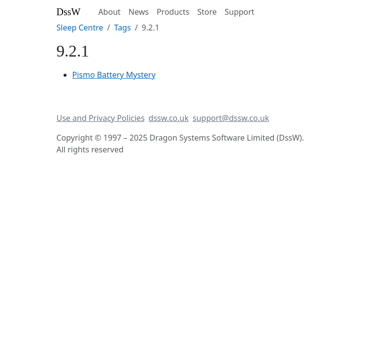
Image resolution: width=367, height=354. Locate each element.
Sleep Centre (80, 27)
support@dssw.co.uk (231, 118)
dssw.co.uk (169, 118)
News (139, 11)
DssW (69, 11)
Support (239, 11)
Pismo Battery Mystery (114, 74)
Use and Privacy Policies (101, 118)
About (109, 11)
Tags (122, 27)
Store (207, 11)
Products (173, 11)
